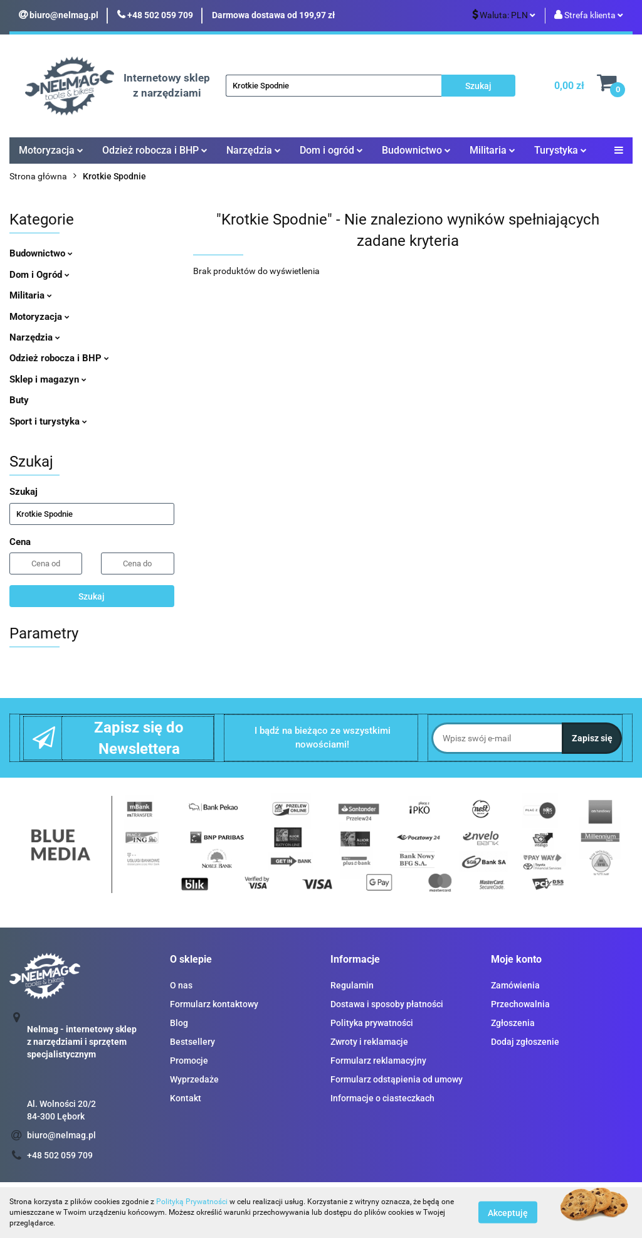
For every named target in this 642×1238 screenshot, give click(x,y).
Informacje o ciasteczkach (382, 1098)
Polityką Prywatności (192, 1201)
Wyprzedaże (194, 1079)
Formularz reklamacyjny (378, 1060)
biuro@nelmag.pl (61, 1135)
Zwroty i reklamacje (369, 1042)
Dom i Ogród (39, 274)
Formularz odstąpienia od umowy (396, 1079)
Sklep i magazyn (48, 379)
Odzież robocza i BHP (155, 150)
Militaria (492, 150)
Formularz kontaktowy (214, 1004)
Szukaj (91, 596)
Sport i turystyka (48, 421)
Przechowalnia (520, 1004)
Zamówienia (515, 985)
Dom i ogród (331, 150)
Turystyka (560, 150)
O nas (181, 985)
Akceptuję (508, 1213)
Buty (19, 400)
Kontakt (185, 1098)
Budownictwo (416, 150)
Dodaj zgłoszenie (525, 1042)
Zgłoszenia (513, 1023)
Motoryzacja (51, 150)
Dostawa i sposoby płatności (386, 1004)
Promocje (189, 1060)
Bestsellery (192, 1042)
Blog (179, 1023)
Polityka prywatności (371, 1023)
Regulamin (352, 985)
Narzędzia (253, 150)
